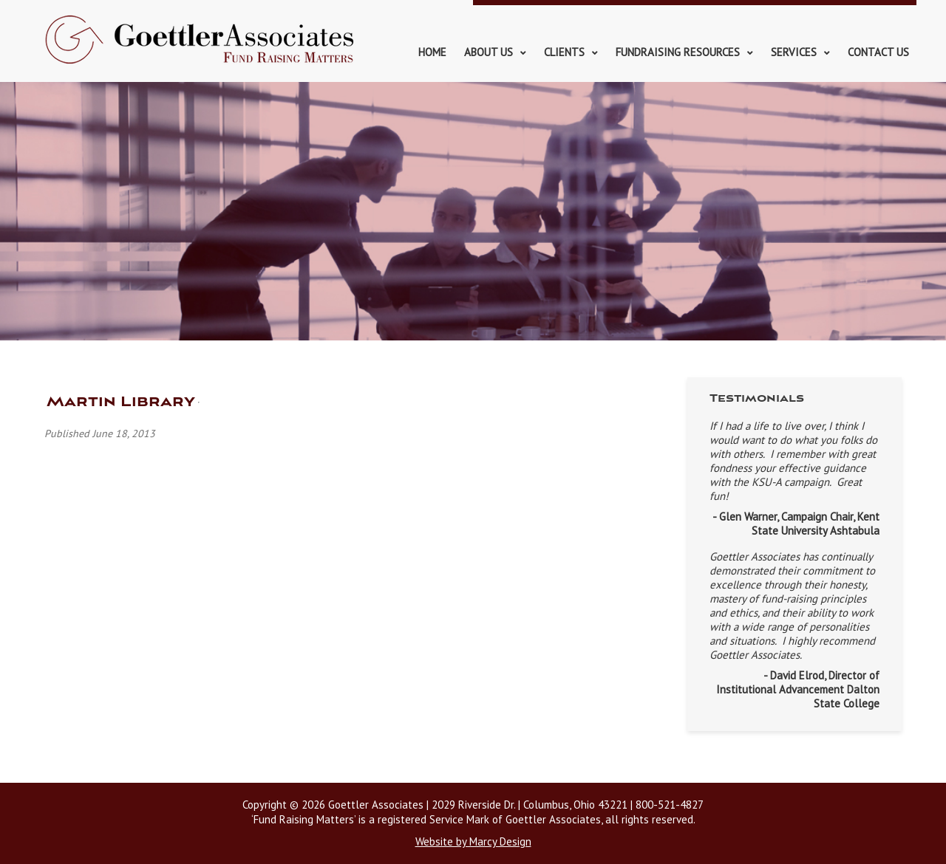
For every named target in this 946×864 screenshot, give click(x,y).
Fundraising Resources (678, 52)
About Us (488, 52)
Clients (564, 52)
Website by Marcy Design (473, 841)
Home (432, 52)
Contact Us (878, 52)
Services (794, 52)
